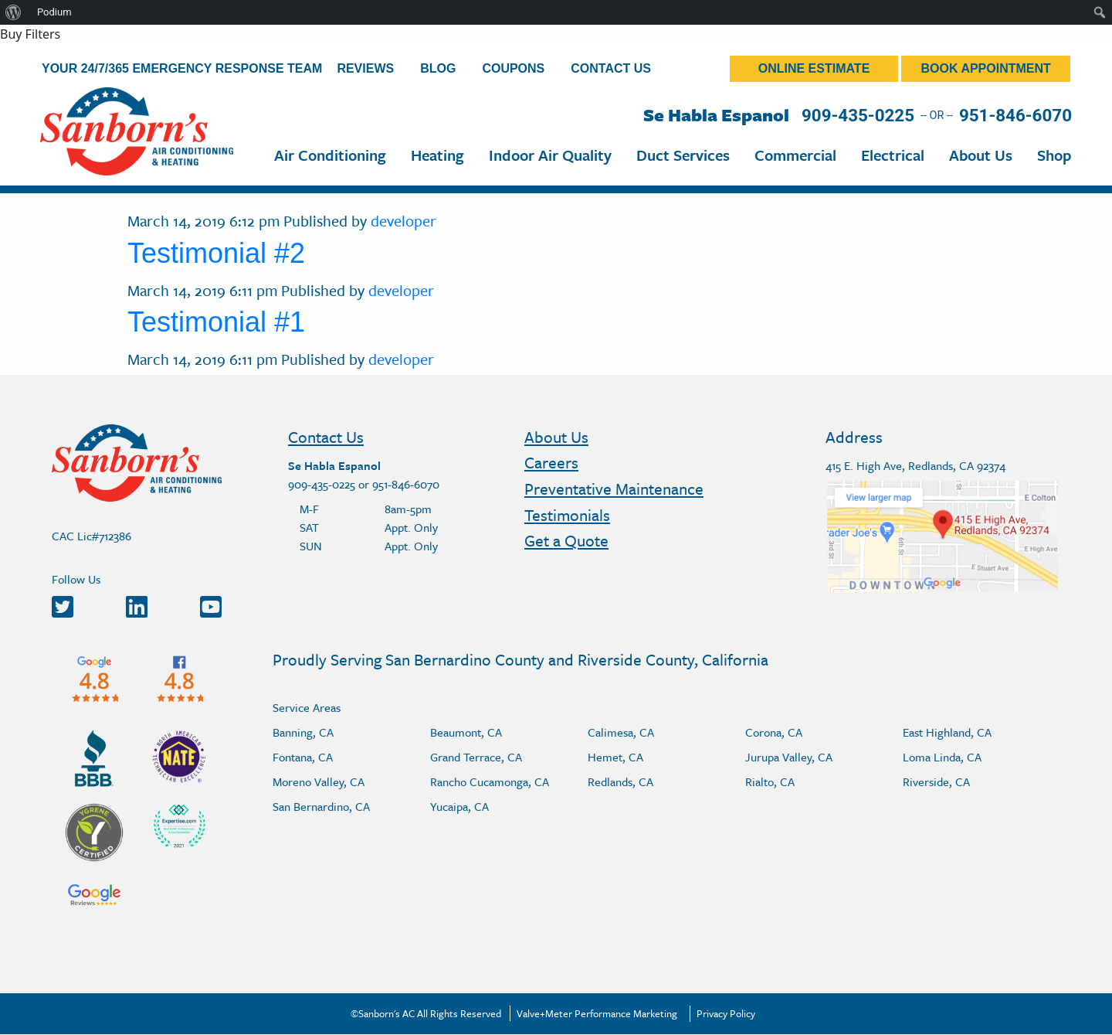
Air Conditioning (330, 155)
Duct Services (683, 155)
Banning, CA (303, 732)
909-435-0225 (858, 115)
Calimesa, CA (621, 732)
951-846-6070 (1015, 115)
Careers (551, 462)
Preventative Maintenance (613, 488)
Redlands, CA (620, 781)
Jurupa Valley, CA (788, 756)
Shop (1054, 155)
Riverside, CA (936, 781)
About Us (980, 155)
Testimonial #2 (216, 253)
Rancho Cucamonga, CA (489, 781)
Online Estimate (814, 68)
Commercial (795, 155)
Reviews (365, 68)
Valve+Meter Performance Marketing (597, 1013)
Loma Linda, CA (942, 756)
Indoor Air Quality (550, 155)
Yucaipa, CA (459, 806)
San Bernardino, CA (321, 806)
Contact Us (611, 68)
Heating (437, 155)
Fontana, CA (303, 756)
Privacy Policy (726, 1013)
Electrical (892, 155)
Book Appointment (986, 68)
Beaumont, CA (466, 732)
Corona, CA (773, 732)
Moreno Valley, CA (318, 781)
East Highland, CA (947, 732)
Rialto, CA (770, 781)
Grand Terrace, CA (476, 756)
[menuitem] (13, 12)
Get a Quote (566, 540)
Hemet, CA (615, 756)
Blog (438, 68)
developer (403, 220)
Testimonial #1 (216, 322)
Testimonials (567, 514)
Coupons (513, 68)
